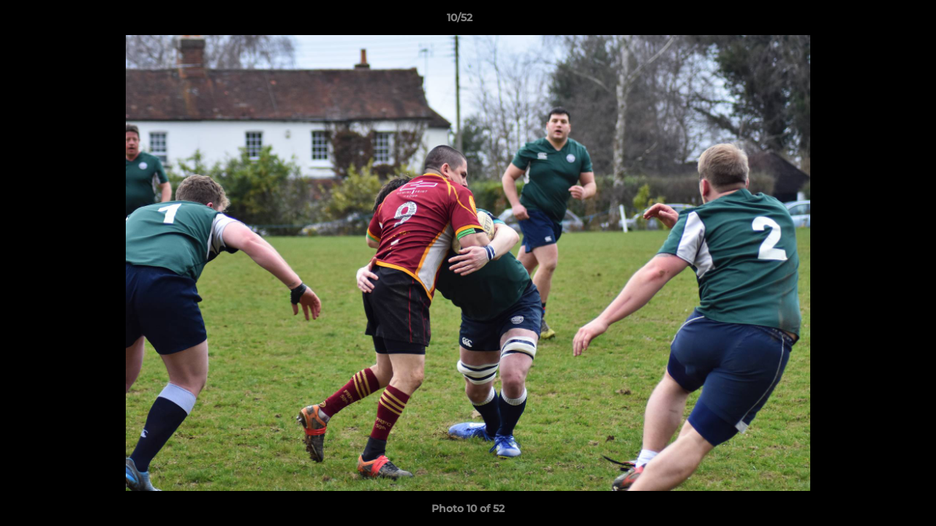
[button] (874, 21)
